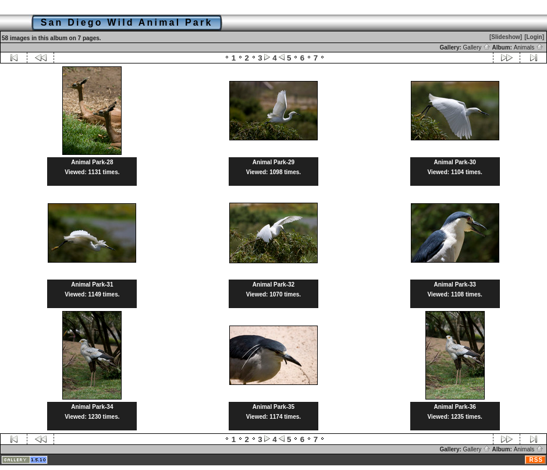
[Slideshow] (505, 37)
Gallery (477, 47)
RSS (536, 460)
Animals (529, 47)
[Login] (534, 37)
